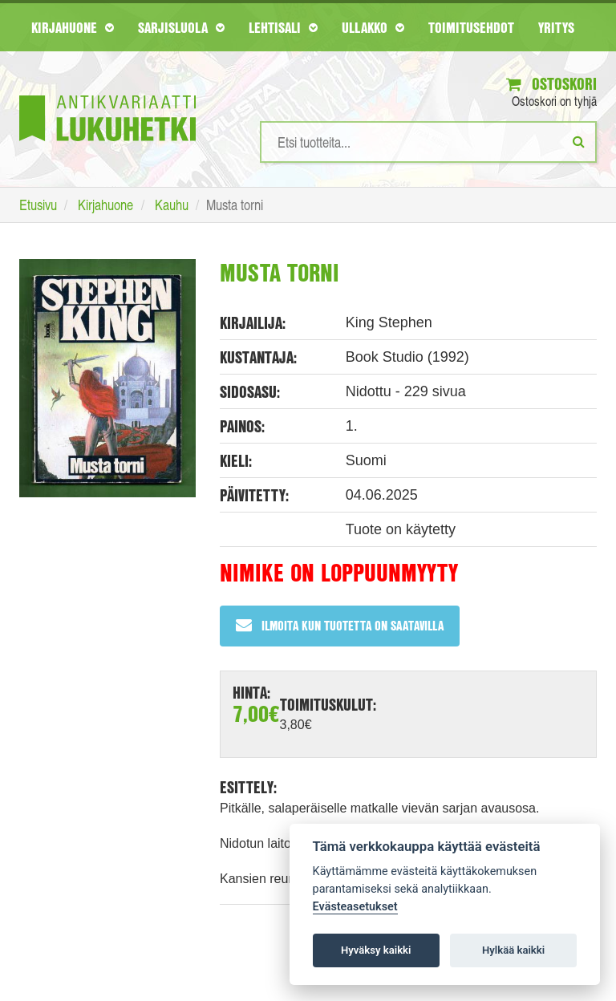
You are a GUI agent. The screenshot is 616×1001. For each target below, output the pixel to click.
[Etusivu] (107, 94)
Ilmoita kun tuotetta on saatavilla (340, 625)
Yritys (556, 27)
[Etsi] (579, 141)
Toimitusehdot (471, 27)
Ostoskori (551, 83)
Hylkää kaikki (513, 950)
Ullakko (373, 27)
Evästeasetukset (355, 907)
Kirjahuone (72, 27)
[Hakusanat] (428, 142)
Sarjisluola (181, 27)
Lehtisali (283, 27)
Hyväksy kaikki (376, 950)
